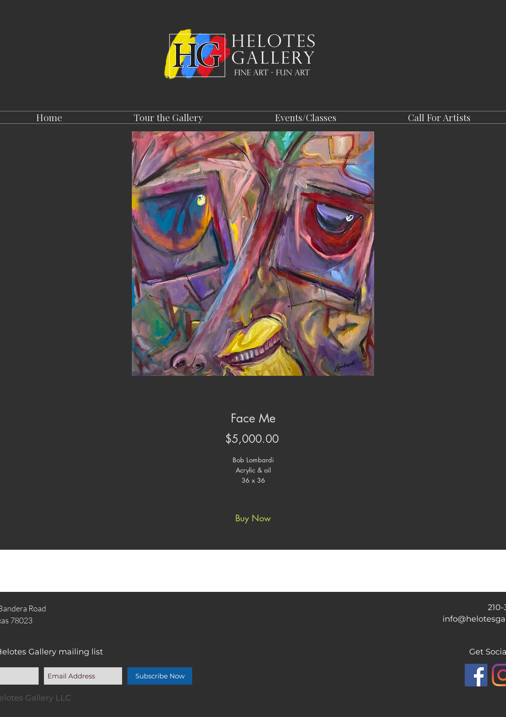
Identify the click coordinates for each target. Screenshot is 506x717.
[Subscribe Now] (159, 676)
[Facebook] (476, 675)
